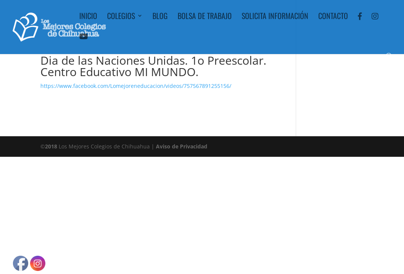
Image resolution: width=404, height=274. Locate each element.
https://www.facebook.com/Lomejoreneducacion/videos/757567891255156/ (135, 85)
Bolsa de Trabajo (205, 17)
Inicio (88, 17)
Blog (160, 17)
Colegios (121, 17)
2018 (51, 146)
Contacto (333, 17)
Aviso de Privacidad (181, 146)
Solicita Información (275, 17)
